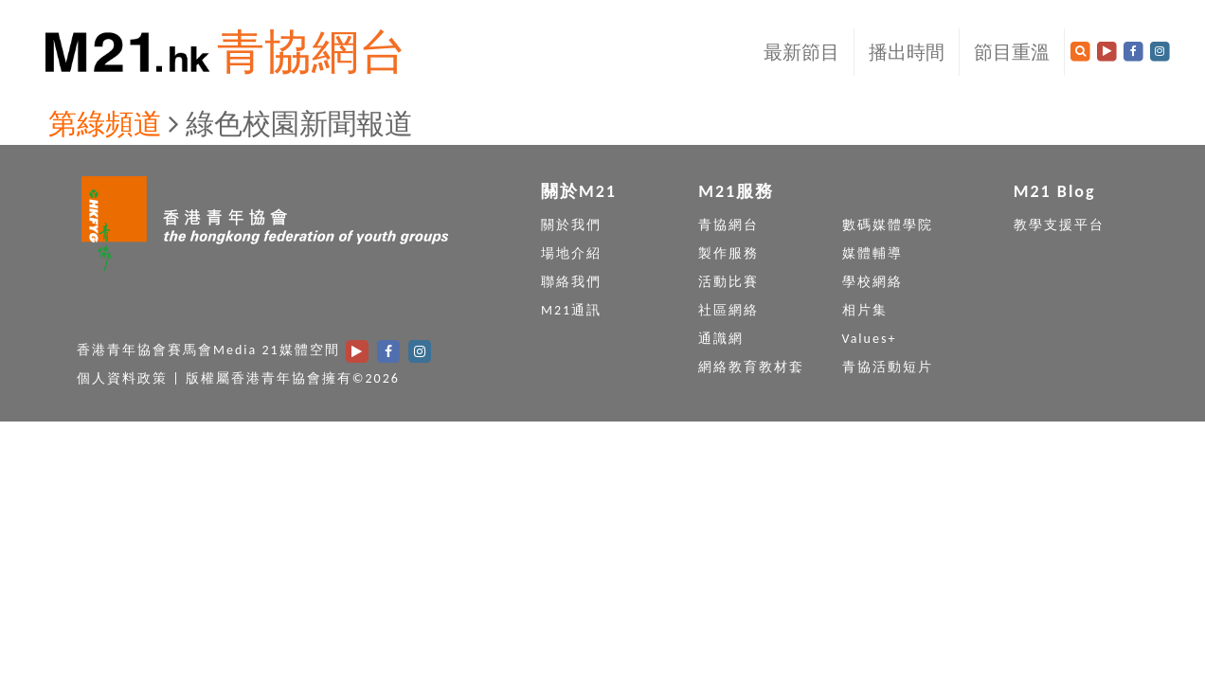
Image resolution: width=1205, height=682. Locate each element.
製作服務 (728, 253)
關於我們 (571, 225)
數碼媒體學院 (887, 225)
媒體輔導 (872, 253)
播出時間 (906, 52)
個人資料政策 (122, 378)
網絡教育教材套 (751, 367)
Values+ (869, 339)
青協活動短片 (887, 367)
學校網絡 (872, 282)
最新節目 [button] (801, 52)
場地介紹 (571, 253)
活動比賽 (728, 282)
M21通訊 (571, 310)
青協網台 (311, 52)
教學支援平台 (1059, 225)
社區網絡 (728, 310)
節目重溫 (1012, 52)
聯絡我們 (571, 282)
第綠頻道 (105, 123)
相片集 (865, 310)
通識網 (721, 339)
